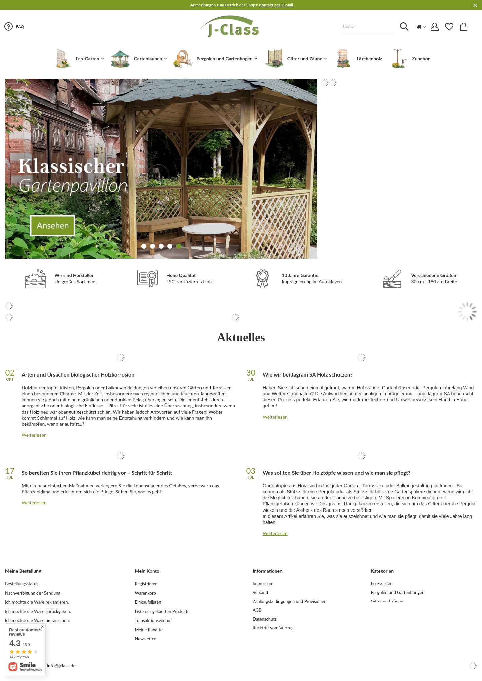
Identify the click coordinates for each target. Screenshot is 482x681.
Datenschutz (265, 619)
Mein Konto (147, 571)
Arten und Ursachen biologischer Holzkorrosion (78, 374)
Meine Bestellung (23, 571)
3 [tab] (161, 246)
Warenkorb (145, 593)
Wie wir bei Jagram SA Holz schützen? (308, 374)
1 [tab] (143, 246)
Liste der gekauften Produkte (162, 611)
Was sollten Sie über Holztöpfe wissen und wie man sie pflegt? (336, 472)
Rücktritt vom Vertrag (273, 627)
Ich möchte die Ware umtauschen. (37, 620)
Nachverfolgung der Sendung (32, 593)
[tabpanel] (161, 169)
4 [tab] (169, 246)
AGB (257, 610)
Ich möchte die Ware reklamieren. (37, 602)
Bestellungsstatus (21, 583)
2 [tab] (152, 246)
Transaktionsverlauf (153, 620)
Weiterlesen (34, 435)
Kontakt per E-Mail (276, 4)
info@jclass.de (61, 665)
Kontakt (12, 629)
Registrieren (146, 583)
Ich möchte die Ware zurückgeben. (38, 611)
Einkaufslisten (148, 602)
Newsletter (145, 638)
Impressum (263, 583)
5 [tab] (178, 246)
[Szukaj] (404, 26)
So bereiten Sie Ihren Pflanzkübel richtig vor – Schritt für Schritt (97, 472)
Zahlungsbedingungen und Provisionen (289, 601)
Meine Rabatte (149, 629)
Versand (260, 592)
